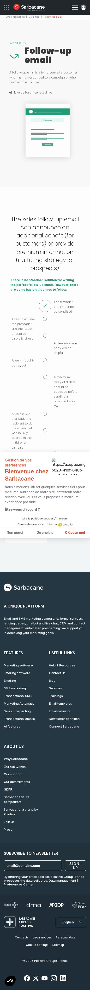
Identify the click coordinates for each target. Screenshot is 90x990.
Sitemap (58, 945)
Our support (13, 774)
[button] (10, 981)
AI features (12, 726)
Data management (62, 880)
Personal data (65, 937)
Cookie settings (37, 945)
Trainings (56, 696)
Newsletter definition (64, 719)
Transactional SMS (18, 696)
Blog (52, 680)
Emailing (10, 680)
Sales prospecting (17, 711)
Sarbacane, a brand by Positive (21, 811)
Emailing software (17, 673)
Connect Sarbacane (64, 726)
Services (55, 688)
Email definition (60, 711)
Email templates (60, 703)
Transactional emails (19, 719)
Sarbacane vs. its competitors (16, 799)
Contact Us (57, 673)
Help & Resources (62, 665)
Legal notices (42, 937)
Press (8, 829)
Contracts (22, 937)
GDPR (8, 789)
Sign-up (75, 866)
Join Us (9, 822)
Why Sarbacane (16, 759)
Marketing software (18, 665)
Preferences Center (19, 884)
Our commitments (17, 782)
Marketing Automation (20, 703)
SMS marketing (15, 688)
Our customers (15, 766)
